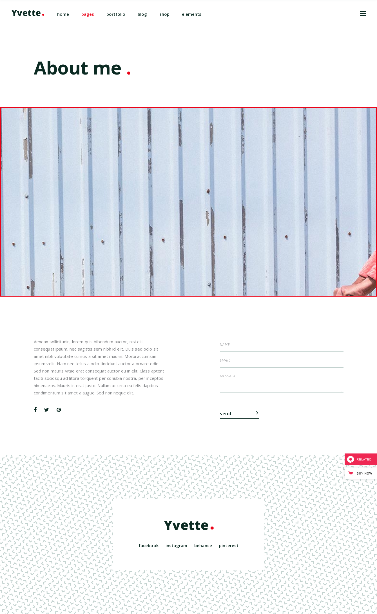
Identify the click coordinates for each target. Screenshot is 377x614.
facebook (149, 545)
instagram (176, 545)
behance (203, 545)
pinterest (228, 545)
